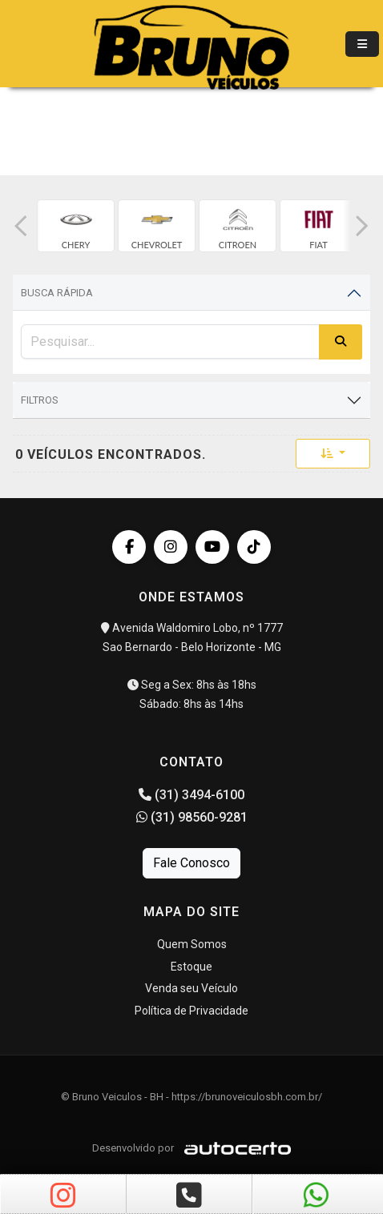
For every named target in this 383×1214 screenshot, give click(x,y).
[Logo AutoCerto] (233, 1148)
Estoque (191, 966)
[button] (21, 225)
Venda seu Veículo (191, 988)
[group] (76, 225)
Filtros (39, 400)
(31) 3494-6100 (191, 794)
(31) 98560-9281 (192, 817)
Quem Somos (192, 944)
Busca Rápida (57, 293)
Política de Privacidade (191, 1010)
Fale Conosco (191, 862)
